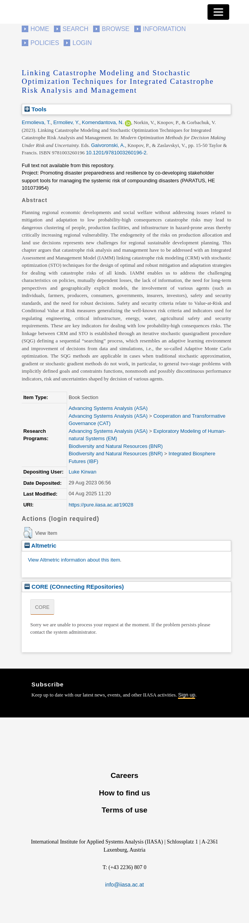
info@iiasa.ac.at (124, 885)
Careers (124, 775)
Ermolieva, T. (36, 122)
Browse (115, 29)
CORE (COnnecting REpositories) (74, 586)
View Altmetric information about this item (74, 560)
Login (82, 43)
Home (40, 29)
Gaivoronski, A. (108, 145)
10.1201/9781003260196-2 (116, 153)
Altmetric (40, 545)
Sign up (186, 695)
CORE (42, 607)
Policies (45, 43)
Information (164, 29)
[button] (27, 533)
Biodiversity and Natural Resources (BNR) (116, 446)
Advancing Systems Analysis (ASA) (108, 408)
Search (75, 29)
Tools (35, 109)
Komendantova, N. (103, 122)
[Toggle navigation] (218, 12)
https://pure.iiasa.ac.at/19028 (101, 505)
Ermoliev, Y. (66, 122)
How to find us (124, 793)
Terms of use (124, 810)
